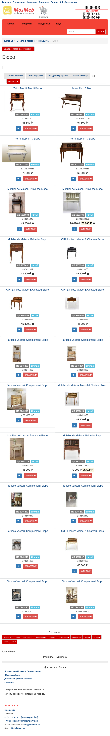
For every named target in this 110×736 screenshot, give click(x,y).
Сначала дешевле (15, 76)
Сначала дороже (35, 76)
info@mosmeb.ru (68, 2)
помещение (64, 637)
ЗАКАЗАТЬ (31, 128)
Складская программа (58, 76)
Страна (96, 637)
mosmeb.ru (9, 710)
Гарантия (9, 682)
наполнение (41, 637)
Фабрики (28, 23)
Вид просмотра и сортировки (18, 49)
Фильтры (13, 81)
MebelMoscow (18, 728)
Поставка (76, 637)
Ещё (59, 23)
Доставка (44, 2)
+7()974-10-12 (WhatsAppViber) (21, 717)
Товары (12, 23)
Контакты (32, 2)
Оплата (54, 2)
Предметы (45, 23)
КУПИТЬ (31, 229)
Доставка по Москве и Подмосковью (22, 671)
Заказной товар (80, 76)
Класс (17, 637)
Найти (101, 31)
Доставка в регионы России (18, 678)
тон (6, 642)
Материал (28, 637)
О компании (19, 2)
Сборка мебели (12, 675)
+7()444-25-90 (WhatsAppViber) (21, 721)
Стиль (87, 637)
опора (52, 637)
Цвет (13, 642)
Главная (6, 2)
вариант (7, 637)
